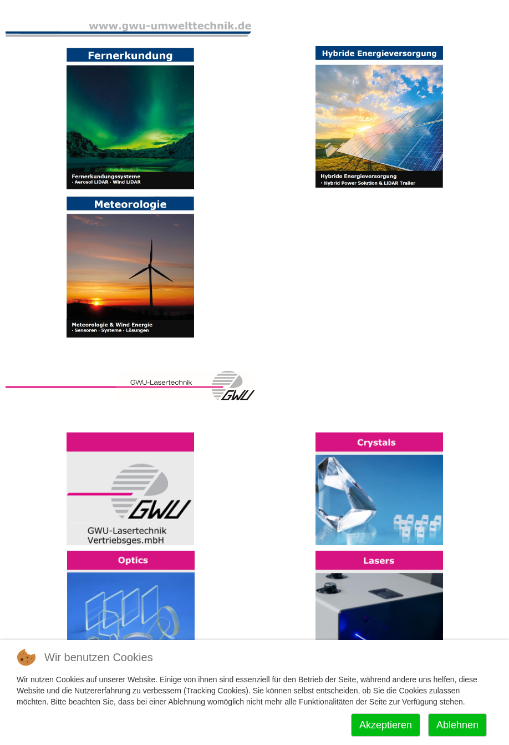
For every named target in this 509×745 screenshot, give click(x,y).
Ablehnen (457, 725)
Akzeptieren (385, 725)
